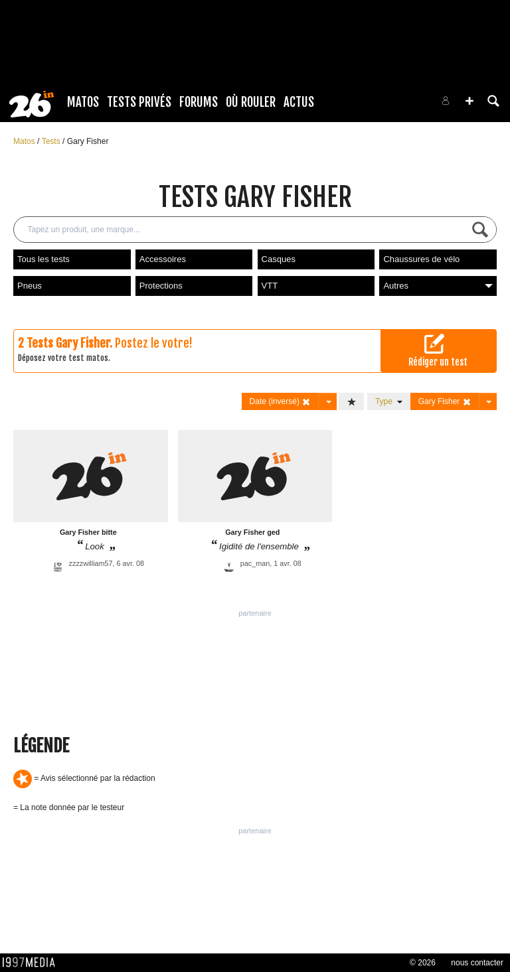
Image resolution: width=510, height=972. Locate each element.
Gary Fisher (88, 141)
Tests (52, 141)
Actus (299, 102)
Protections (161, 286)
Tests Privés (139, 102)
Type (388, 401)
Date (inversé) (280, 402)
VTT (270, 286)
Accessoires (162, 259)
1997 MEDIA (32, 962)
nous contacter (477, 962)
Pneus (29, 286)
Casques (279, 259)
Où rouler (251, 102)
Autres (438, 286)
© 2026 (423, 962)
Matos (83, 102)
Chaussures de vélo (421, 259)
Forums (198, 102)
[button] (469, 101)
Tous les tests (43, 259)
